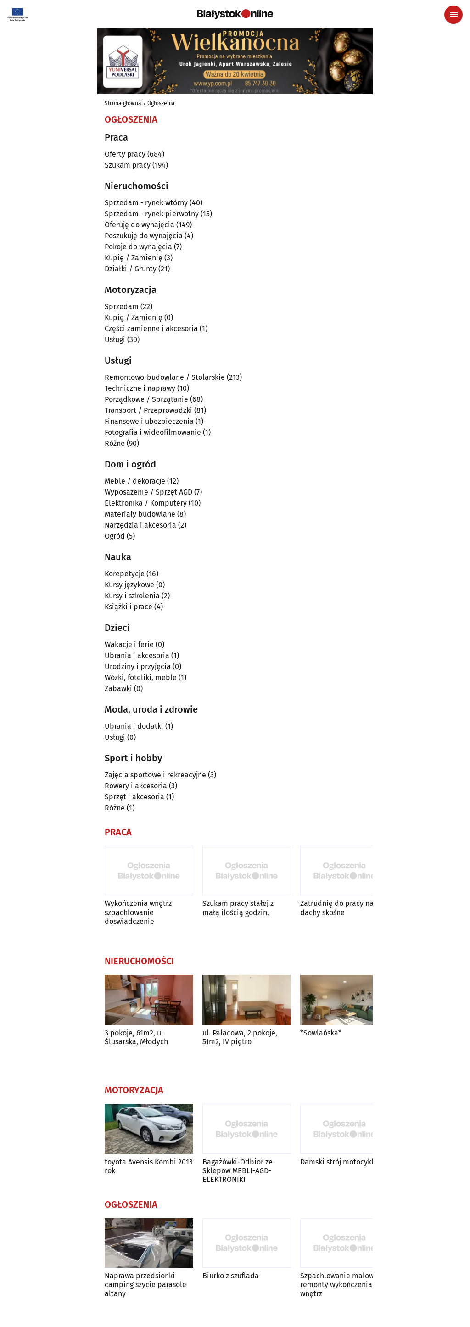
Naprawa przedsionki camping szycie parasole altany (145, 1284)
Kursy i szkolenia (132, 595)
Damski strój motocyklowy (343, 1162)
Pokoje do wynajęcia (138, 246)
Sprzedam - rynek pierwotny (152, 213)
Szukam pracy (128, 165)
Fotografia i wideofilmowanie (153, 432)
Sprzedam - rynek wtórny (146, 202)
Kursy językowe (129, 584)
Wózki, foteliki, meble (141, 677)
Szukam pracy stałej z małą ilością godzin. (238, 908)
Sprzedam (122, 306)
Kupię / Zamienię (133, 257)
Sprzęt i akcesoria (134, 797)
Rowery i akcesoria (136, 786)
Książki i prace (128, 606)
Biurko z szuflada (230, 1275)
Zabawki (118, 688)
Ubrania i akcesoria (137, 655)
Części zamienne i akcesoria (151, 328)
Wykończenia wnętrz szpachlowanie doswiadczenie (138, 912)
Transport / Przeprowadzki (148, 410)
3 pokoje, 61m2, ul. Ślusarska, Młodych (136, 1037)
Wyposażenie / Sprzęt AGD (148, 492)
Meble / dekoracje (135, 481)
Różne (115, 443)
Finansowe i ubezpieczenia (149, 421)
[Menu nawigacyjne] (453, 15)
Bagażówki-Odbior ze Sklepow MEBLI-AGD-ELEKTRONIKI (237, 1171)
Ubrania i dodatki (134, 726)
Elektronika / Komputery (146, 503)
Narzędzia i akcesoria (140, 525)
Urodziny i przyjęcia (138, 666)
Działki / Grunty (131, 268)
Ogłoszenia (161, 103)
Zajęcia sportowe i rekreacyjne (155, 774)
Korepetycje (125, 573)
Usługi (115, 339)
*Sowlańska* (320, 1033)
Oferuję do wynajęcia (139, 224)
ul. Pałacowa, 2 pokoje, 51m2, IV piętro (239, 1037)
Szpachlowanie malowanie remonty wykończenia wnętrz (344, 1284)
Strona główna (123, 103)
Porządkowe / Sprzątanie (146, 399)
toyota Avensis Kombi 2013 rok (149, 1166)
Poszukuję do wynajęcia (144, 235)
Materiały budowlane (140, 514)
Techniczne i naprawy (140, 388)
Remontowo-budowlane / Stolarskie (165, 377)
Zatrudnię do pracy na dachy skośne (337, 908)
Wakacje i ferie (129, 644)
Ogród (115, 536)
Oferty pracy (125, 154)
